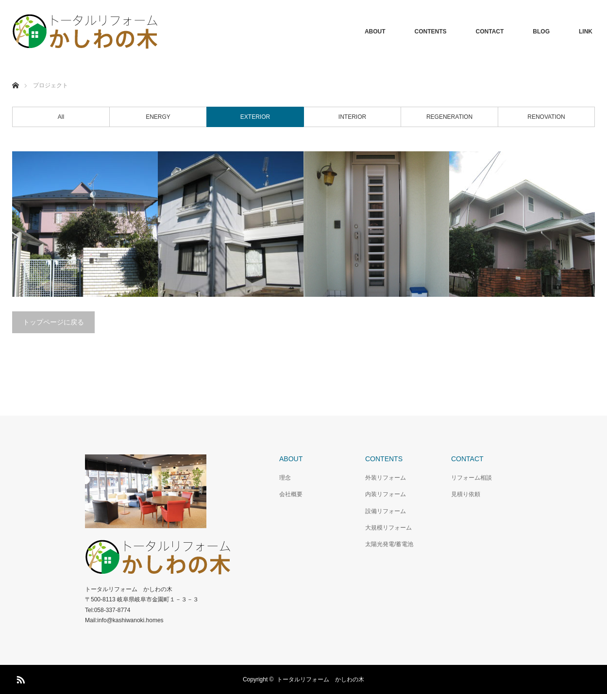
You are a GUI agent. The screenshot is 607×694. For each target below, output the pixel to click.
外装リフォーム (385, 477)
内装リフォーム (385, 494)
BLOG (541, 31)
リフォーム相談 (471, 477)
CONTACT (490, 31)
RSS (19, 678)
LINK (585, 31)
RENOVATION (546, 116)
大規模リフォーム (388, 527)
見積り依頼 (465, 494)
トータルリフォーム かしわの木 (320, 679)
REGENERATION (449, 116)
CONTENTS (431, 31)
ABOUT (375, 31)
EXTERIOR (255, 116)
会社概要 (291, 494)
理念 (285, 477)
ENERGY (158, 116)
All (61, 116)
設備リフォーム (385, 511)
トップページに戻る (53, 322)
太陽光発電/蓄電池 (389, 544)
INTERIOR (352, 116)
